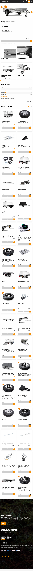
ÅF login (8, 556)
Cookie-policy (3, 556)
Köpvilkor (2, 555)
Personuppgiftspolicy (21, 555)
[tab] (3, 22)
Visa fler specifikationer (4, 96)
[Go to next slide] (32, 12)
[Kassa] (29, 1)
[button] (28, 106)
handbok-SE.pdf (4, 101)
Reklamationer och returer (9, 555)
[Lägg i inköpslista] (31, 41)
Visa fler (19, 239)
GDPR (16, 555)
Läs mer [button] (3, 523)
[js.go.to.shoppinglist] (26, 1)
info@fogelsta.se (3, 539)
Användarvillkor (28, 555)
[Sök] (23, 1)
